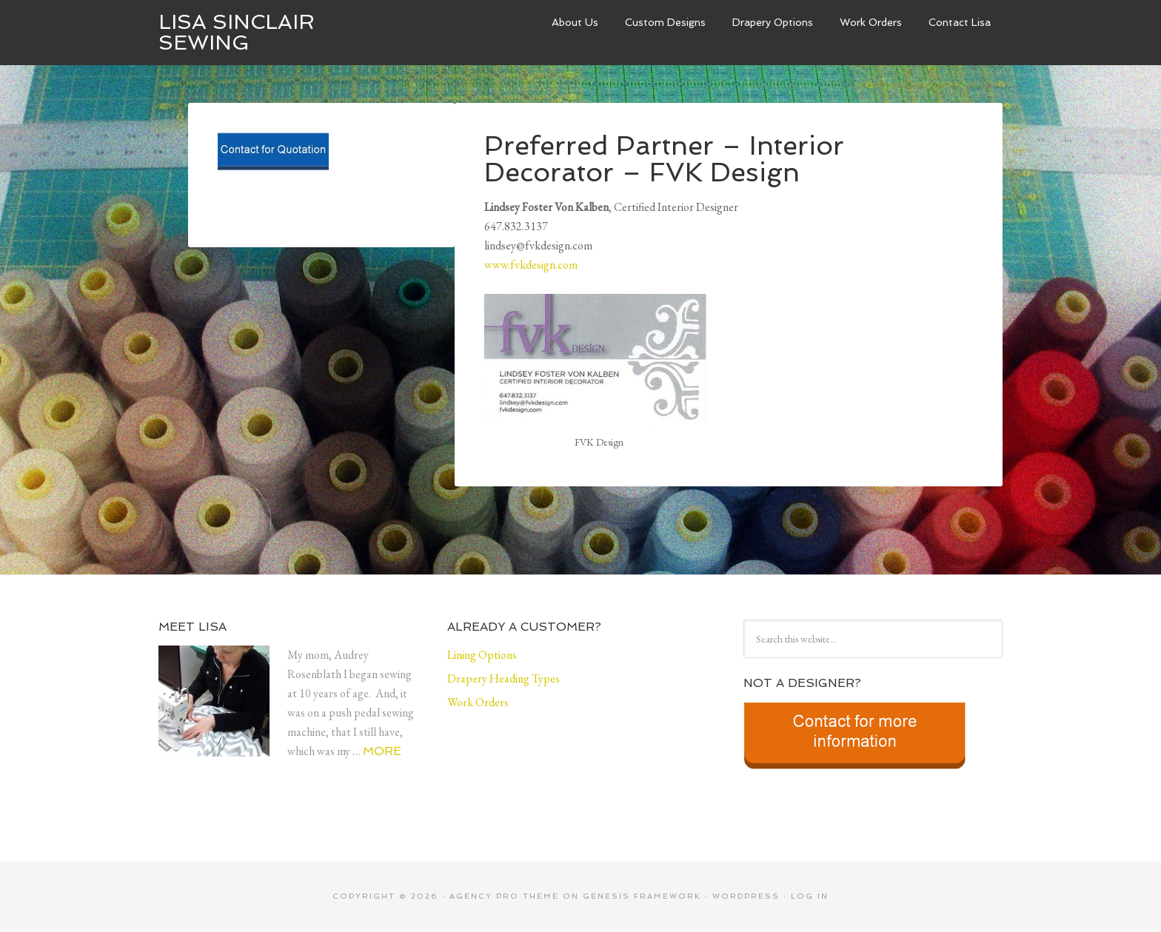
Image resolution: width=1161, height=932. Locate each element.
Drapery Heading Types (503, 678)
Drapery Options (772, 22)
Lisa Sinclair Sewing (236, 32)
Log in (810, 896)
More (382, 751)
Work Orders (871, 22)
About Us (575, 22)
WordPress (746, 896)
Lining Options (482, 655)
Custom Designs (665, 22)
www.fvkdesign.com (531, 264)
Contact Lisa (960, 22)
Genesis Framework (642, 896)
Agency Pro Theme (504, 896)
